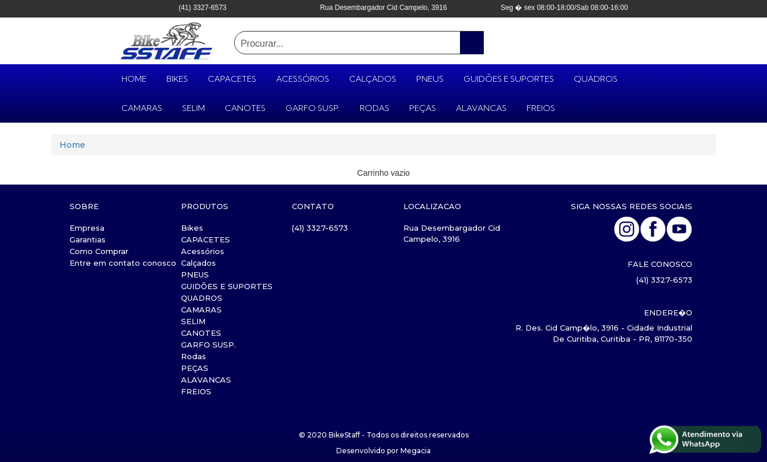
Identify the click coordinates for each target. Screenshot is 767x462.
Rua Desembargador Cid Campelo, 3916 (451, 233)
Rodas (374, 108)
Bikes (177, 79)
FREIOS (541, 108)
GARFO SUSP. (312, 108)
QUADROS (596, 79)
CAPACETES (232, 79)
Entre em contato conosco (122, 263)
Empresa (86, 227)
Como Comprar (98, 251)
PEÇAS (422, 108)
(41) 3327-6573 (320, 227)
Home (72, 145)
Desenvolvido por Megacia (383, 450)
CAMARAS (141, 108)
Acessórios (302, 79)
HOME (134, 79)
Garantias (87, 239)
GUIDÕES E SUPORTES (508, 79)
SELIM (193, 108)
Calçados (372, 79)
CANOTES (245, 108)
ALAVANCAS (481, 108)
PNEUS (430, 79)
